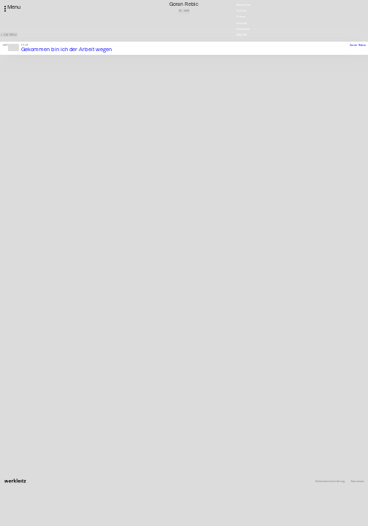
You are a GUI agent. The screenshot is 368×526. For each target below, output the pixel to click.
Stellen (242, 10)
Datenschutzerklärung (330, 481)
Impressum (357, 481)
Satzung (242, 23)
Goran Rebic (358, 45)
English (242, 35)
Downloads (243, 29)
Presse (241, 16)
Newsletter (244, 5)
